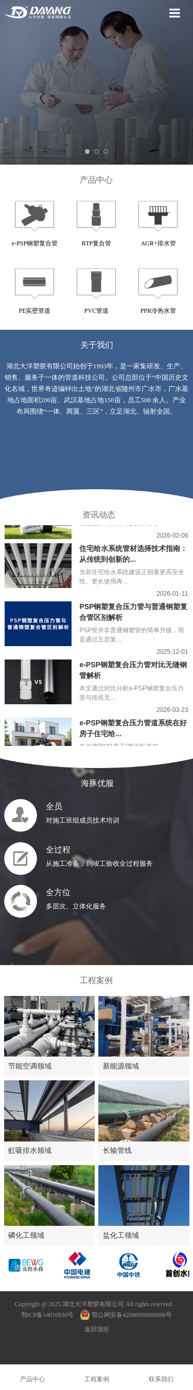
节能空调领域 (29, 1066)
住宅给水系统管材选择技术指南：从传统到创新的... (133, 557)
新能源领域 (121, 1066)
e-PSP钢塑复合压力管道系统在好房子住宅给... (132, 731)
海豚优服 (96, 783)
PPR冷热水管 (158, 310)
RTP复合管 (96, 243)
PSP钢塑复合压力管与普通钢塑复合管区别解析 (133, 615)
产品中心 (96, 179)
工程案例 (96, 980)
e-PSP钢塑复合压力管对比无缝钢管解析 (132, 673)
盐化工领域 (121, 1235)
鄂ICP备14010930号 (47, 1314)
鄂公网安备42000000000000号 (126, 1314)
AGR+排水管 (158, 243)
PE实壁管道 (34, 310)
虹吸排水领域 (29, 1150)
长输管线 (117, 1150)
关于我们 (96, 345)
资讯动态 (98, 514)
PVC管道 (96, 310)
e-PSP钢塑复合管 (35, 243)
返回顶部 (96, 1329)
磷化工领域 (26, 1235)
